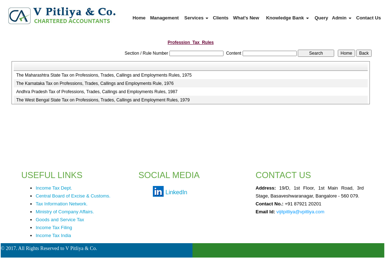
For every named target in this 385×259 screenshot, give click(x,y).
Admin (341, 18)
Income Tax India (53, 235)
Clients (221, 18)
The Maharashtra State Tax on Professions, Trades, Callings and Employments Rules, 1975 (104, 75)
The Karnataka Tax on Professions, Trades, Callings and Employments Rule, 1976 (95, 83)
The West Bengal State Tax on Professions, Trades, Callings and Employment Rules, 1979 (103, 100)
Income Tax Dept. (54, 188)
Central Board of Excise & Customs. (73, 196)
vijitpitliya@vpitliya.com (300, 211)
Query (321, 18)
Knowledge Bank (287, 18)
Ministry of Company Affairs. (65, 211)
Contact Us (368, 18)
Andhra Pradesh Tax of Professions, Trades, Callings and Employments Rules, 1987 (96, 91)
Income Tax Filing (54, 227)
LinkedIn (176, 192)
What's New (246, 18)
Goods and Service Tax (60, 219)
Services (196, 18)
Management (164, 18)
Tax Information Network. (62, 203)
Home (139, 18)
